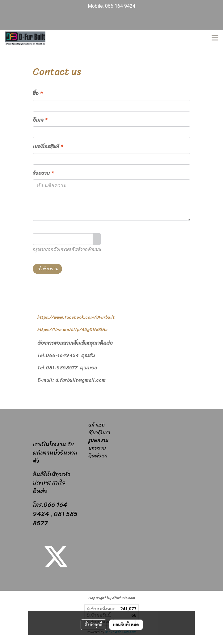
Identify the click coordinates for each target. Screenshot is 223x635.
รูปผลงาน (98, 440)
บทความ (97, 448)
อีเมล (40, 120)
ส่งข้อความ (47, 269)
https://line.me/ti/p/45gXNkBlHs (72, 330)
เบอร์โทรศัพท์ (48, 146)
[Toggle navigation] (215, 38)
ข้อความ (43, 173)
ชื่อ (37, 93)
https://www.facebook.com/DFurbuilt (76, 317)
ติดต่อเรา (97, 455)
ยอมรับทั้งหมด (126, 624)
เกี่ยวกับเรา (99, 432)
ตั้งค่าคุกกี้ (93, 624)
